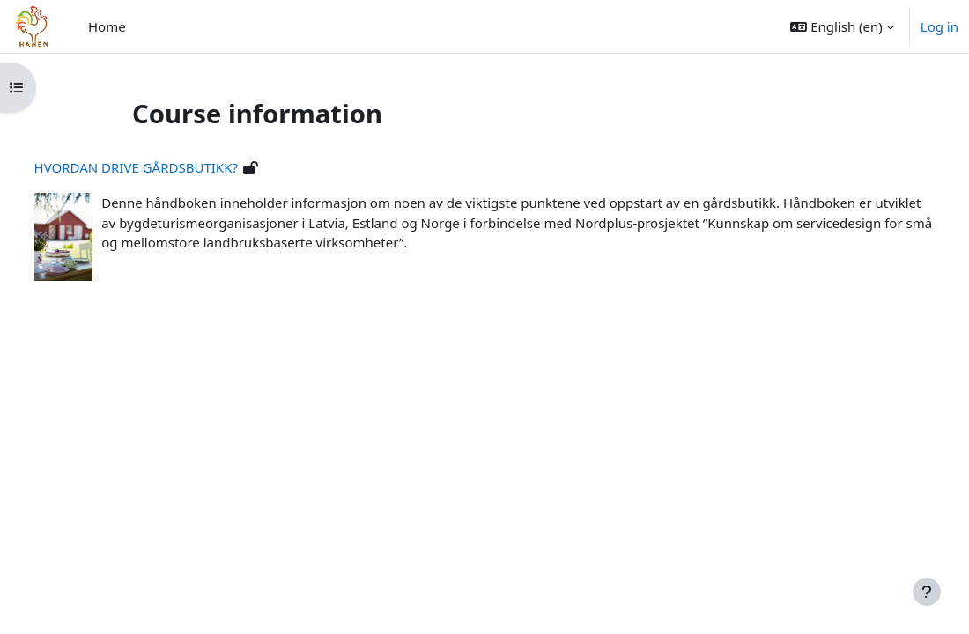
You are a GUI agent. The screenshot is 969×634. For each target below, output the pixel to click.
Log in (939, 26)
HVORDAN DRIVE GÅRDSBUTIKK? (168, 167)
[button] (842, 26)
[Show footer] (927, 592)
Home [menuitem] (107, 26)
